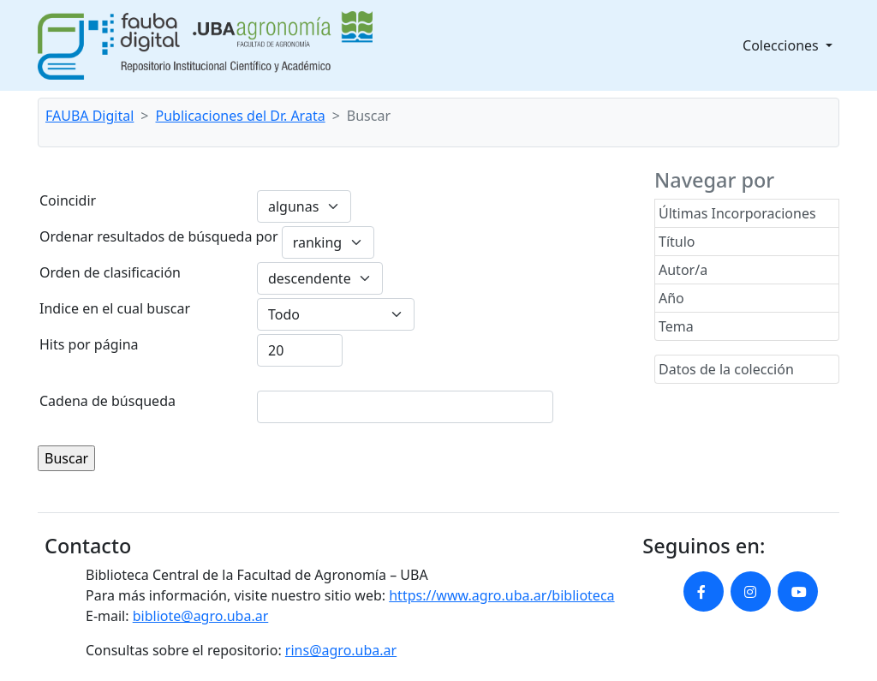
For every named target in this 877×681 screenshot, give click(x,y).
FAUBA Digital (89, 115)
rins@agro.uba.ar (341, 650)
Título (677, 241)
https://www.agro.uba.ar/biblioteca (501, 595)
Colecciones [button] (782, 45)
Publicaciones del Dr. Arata (240, 115)
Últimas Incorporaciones (737, 213)
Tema (676, 326)
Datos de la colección (726, 369)
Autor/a (683, 269)
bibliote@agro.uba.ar (201, 615)
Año (671, 298)
